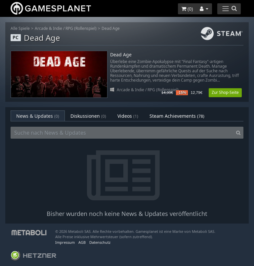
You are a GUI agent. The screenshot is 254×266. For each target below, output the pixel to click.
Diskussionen (88, 116)
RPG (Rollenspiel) (81, 28)
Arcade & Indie (48, 28)
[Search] (238, 133)
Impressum (65, 242)
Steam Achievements (176, 116)
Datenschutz (99, 242)
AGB (82, 242)
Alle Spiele (20, 28)
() (187, 9)
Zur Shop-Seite (225, 92)
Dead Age (111, 28)
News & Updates (37, 116)
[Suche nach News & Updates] (122, 133)
